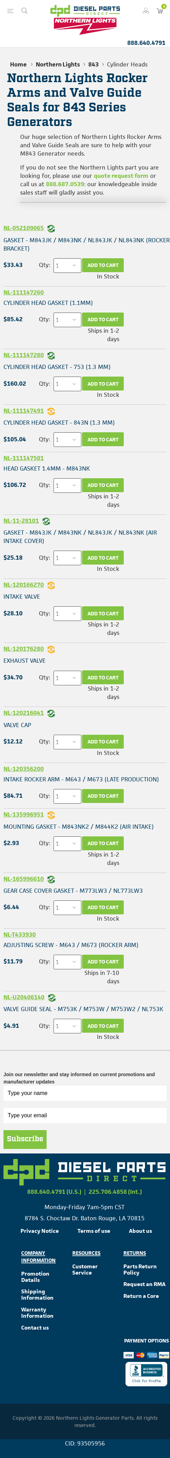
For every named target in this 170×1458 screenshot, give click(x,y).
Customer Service (85, 1269)
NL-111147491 (23, 411)
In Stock (108, 276)
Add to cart (103, 265)
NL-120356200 (23, 769)
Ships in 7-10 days (101, 977)
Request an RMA (144, 1284)
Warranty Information (37, 1312)
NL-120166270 (23, 585)
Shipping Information (37, 1294)
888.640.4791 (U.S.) (54, 1192)
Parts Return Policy (140, 1269)
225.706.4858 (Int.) (115, 1192)
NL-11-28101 (21, 521)
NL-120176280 (23, 649)
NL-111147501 (23, 458)
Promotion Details (35, 1277)
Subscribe (25, 1139)
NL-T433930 (19, 934)
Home (18, 64)
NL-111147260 (23, 292)
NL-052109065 (23, 228)
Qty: (44, 265)
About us (140, 1231)
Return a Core (141, 1296)
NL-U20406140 (23, 997)
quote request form (121, 176)
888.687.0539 (65, 184)
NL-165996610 (23, 879)
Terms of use (94, 1231)
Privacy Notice (40, 1231)
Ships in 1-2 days (103, 335)
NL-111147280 (23, 355)
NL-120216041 (23, 713)
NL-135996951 (23, 814)
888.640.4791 (146, 43)
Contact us (35, 1327)
